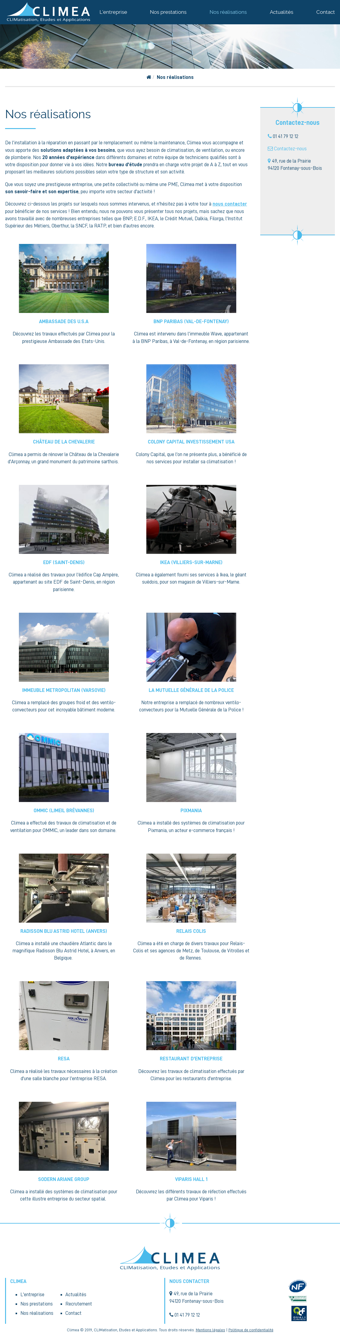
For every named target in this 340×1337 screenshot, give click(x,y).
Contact (325, 12)
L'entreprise (113, 12)
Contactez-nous (290, 148)
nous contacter (230, 203)
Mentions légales (210, 1330)
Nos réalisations (228, 12)
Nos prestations (168, 12)
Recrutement (78, 1303)
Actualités (281, 12)
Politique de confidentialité (250, 1330)
